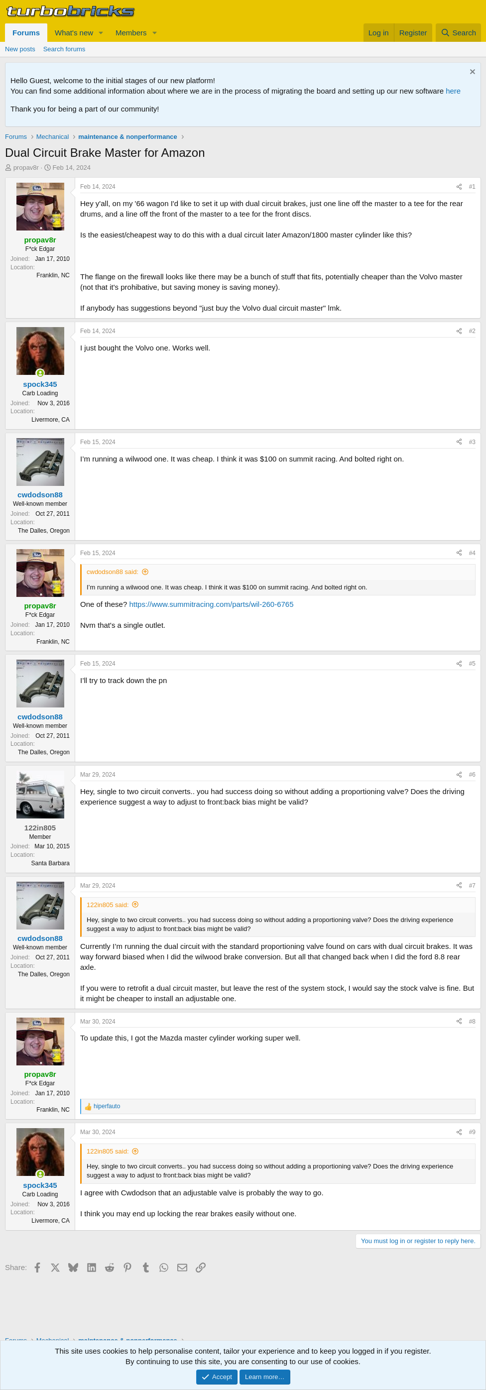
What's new (74, 32)
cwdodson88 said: (112, 572)
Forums (26, 32)
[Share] (459, 187)
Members (131, 32)
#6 (472, 774)
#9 (472, 1132)
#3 (472, 442)
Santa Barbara (50, 863)
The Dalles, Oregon (44, 530)
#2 (472, 331)
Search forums (64, 49)
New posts (20, 49)
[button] (101, 32)
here (453, 91)
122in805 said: (108, 905)
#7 (472, 885)
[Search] (458, 32)
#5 (472, 663)
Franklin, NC (53, 275)
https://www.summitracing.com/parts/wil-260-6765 (211, 604)
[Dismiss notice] (471, 73)
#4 (472, 553)
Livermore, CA (50, 419)
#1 (472, 186)
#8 (472, 1021)
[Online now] (40, 373)
